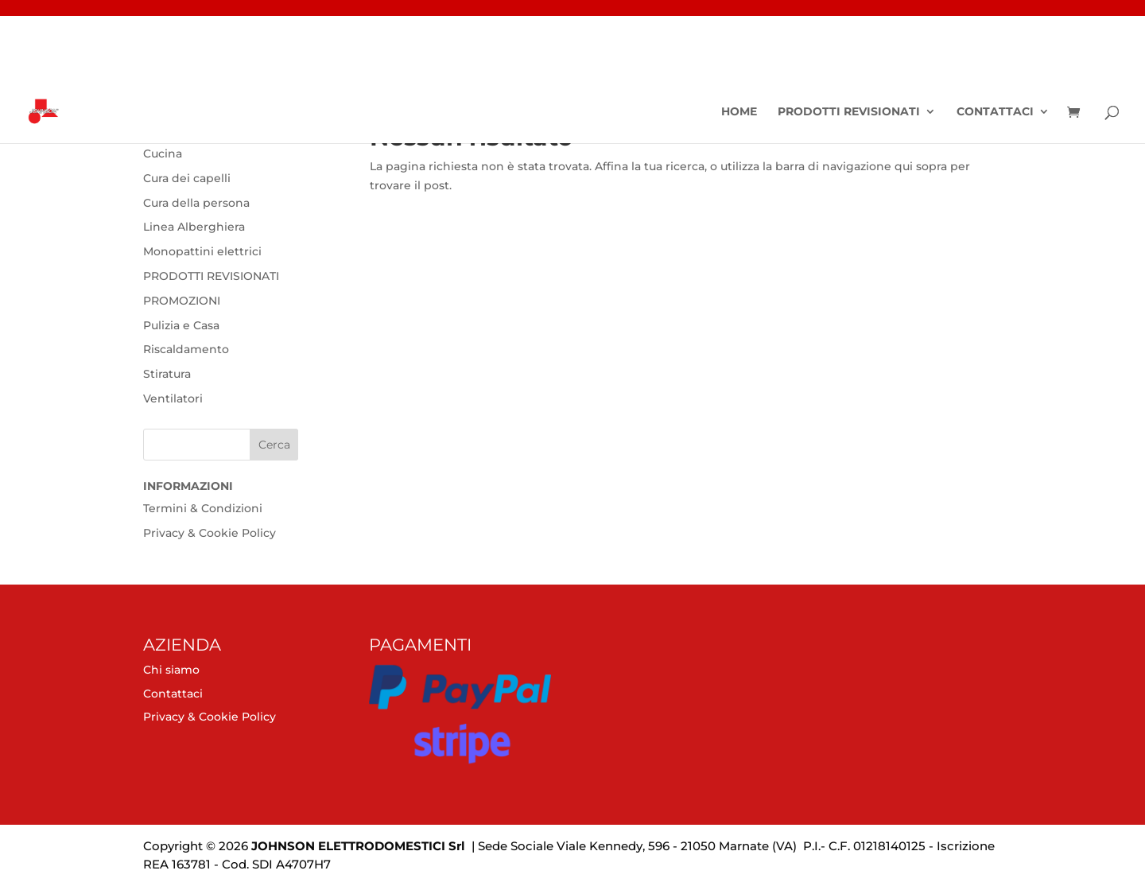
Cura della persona (196, 203)
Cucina (162, 153)
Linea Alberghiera (194, 227)
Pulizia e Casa (181, 325)
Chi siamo (171, 670)
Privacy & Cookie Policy (209, 533)
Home (739, 112)
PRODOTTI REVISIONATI (849, 112)
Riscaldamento (186, 349)
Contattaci (995, 112)
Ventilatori (173, 398)
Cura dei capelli (187, 178)
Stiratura (167, 374)
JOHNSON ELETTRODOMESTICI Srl (358, 845)
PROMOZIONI (181, 300)
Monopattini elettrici (202, 251)
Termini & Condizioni (202, 508)
